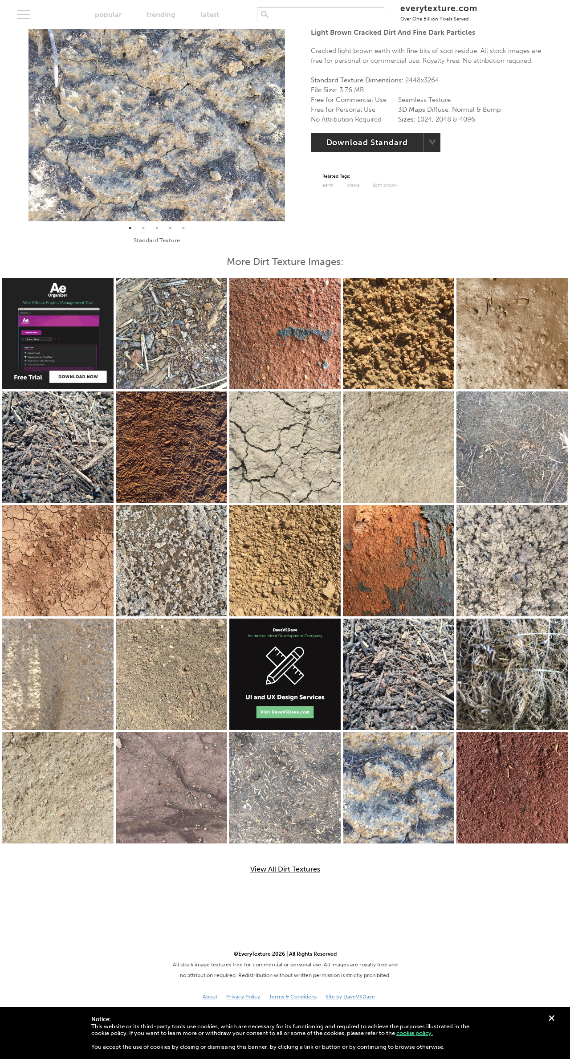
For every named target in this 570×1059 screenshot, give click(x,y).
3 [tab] (156, 228)
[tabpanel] (156, 125)
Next (291, 125)
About (210, 997)
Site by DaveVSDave (350, 997)
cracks (353, 185)
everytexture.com (438, 12)
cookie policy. (414, 1033)
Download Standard (367, 142)
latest (209, 14)
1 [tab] (130, 228)
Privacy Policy (243, 997)
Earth (328, 185)
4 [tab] (170, 228)
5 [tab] (183, 228)
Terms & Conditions (293, 997)
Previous (21, 125)
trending (161, 14)
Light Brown (385, 185)
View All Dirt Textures (285, 869)
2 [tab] (143, 228)
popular (108, 14)
